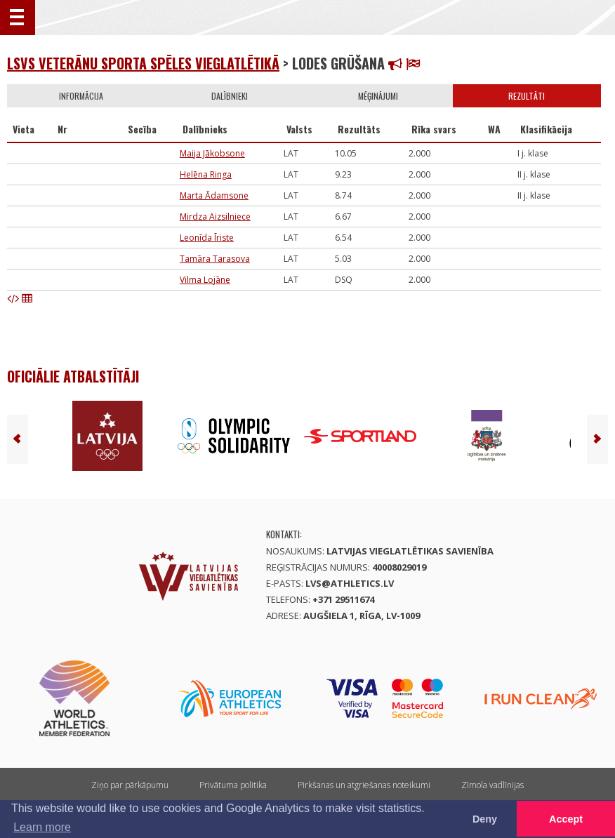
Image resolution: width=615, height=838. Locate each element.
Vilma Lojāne (205, 280)
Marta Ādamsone (214, 195)
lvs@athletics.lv (349, 583)
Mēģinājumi (378, 96)
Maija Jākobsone (212, 153)
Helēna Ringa (206, 174)
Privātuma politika (233, 785)
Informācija (81, 96)
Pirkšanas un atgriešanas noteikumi (364, 785)
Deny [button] (484, 819)
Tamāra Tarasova (215, 259)
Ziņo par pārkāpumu (129, 785)
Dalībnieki (229, 96)
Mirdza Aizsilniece (215, 216)
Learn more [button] (42, 827)
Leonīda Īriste (207, 238)
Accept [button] (566, 819)
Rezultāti (526, 96)
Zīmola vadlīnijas (492, 785)
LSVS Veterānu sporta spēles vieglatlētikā (143, 63)
